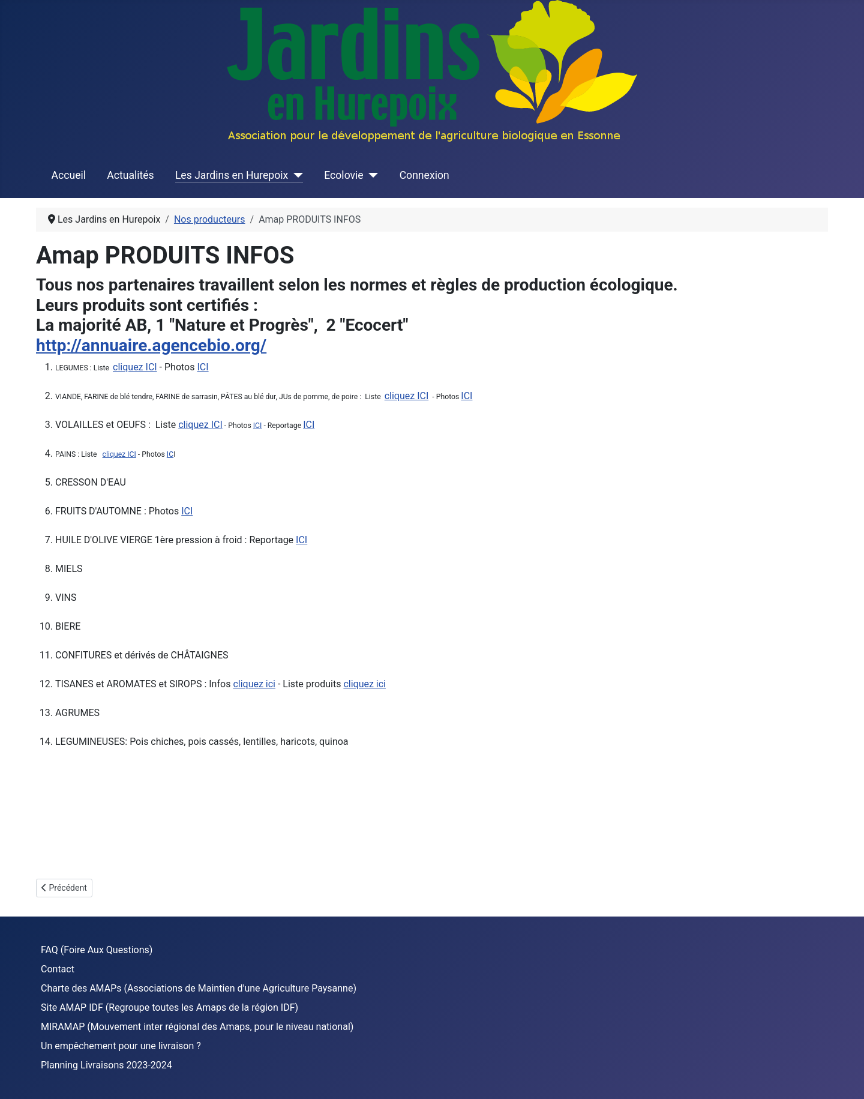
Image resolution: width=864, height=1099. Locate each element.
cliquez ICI (135, 367)
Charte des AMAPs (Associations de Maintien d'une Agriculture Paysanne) (198, 988)
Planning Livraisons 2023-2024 (106, 1065)
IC (170, 454)
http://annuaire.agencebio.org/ (151, 345)
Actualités (130, 175)
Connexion (424, 175)
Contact (57, 969)
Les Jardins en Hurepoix (231, 175)
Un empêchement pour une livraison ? (121, 1046)
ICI (202, 367)
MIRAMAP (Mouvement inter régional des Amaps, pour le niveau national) (197, 1026)
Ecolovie (343, 175)
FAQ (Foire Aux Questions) (96, 950)
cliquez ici (254, 684)
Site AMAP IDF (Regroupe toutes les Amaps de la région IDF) (169, 1007)
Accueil (69, 175)
